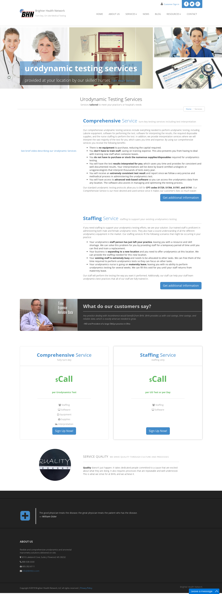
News (146, 13)
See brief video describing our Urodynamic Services (48, 150)
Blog (158, 13)
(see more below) (123, 80)
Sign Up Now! (64, 431)
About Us (114, 13)
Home (99, 13)
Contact (192, 13)
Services (131, 13)
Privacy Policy (86, 588)
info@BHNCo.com (30, 571)
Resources (174, 13)
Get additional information (181, 197)
